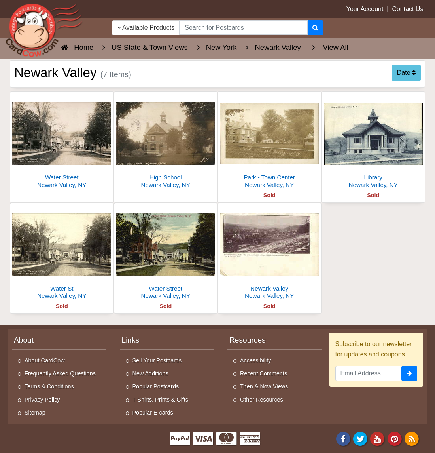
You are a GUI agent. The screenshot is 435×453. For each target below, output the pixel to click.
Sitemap (35, 412)
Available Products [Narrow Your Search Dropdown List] (146, 27)
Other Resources (261, 399)
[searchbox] (243, 27)
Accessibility (255, 360)
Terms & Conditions (49, 386)
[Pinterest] (394, 438)
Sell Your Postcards (157, 360)
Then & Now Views (264, 386)
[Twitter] (360, 438)
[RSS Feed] (411, 438)
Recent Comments (263, 373)
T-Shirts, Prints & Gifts (160, 399)
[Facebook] (343, 438)
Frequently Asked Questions (60, 373)
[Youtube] (377, 438)
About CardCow (45, 360)
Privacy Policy (42, 399)
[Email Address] (368, 373)
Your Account (365, 9)
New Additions (150, 373)
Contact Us (407, 9)
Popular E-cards (152, 412)
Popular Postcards (155, 386)
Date (406, 72)
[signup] (409, 373)
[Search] (315, 27)
